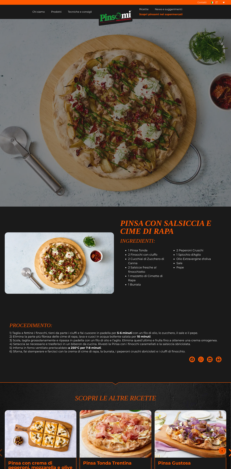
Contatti (203, 2)
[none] (218, 2)
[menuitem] (218, 2)
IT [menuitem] (216, 2)
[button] (192, 365)
